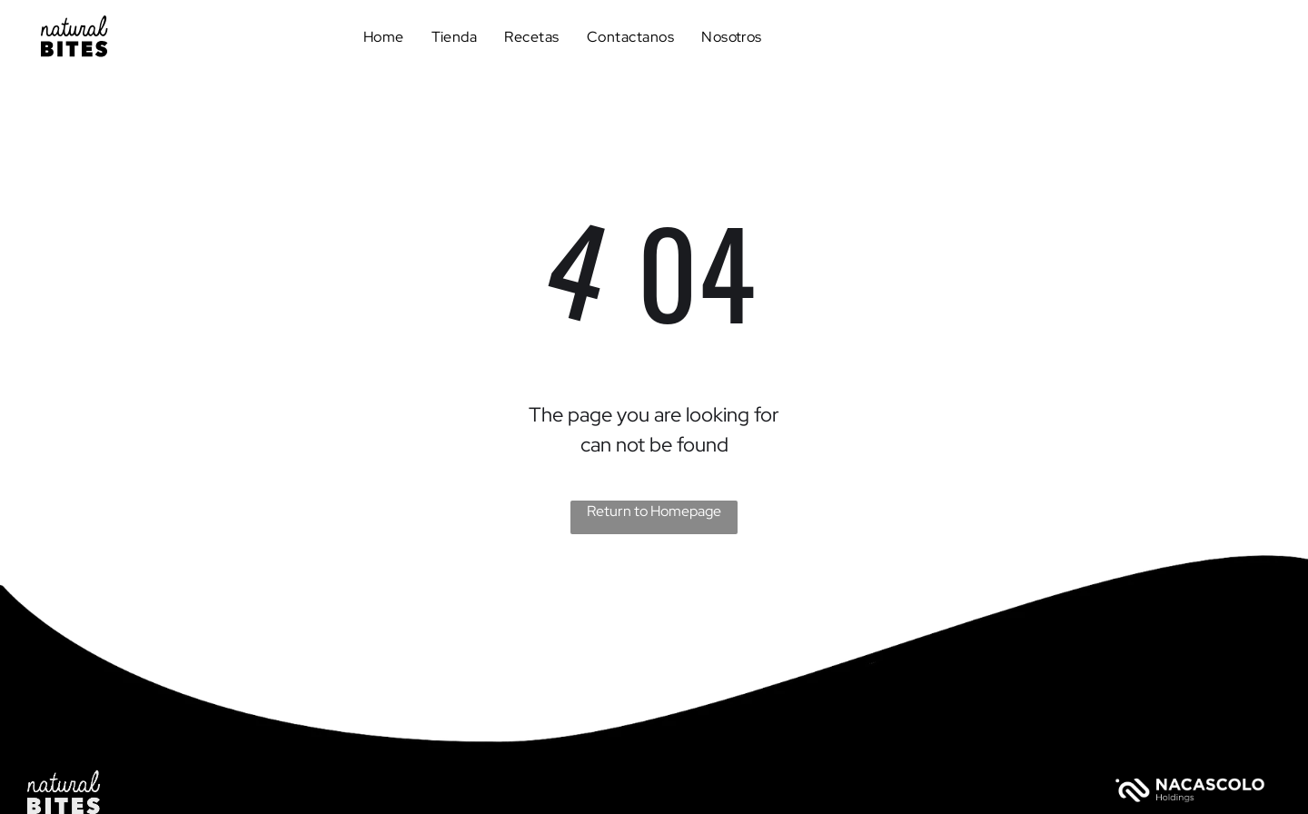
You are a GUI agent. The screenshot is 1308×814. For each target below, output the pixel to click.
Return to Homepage (654, 511)
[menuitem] (384, 36)
